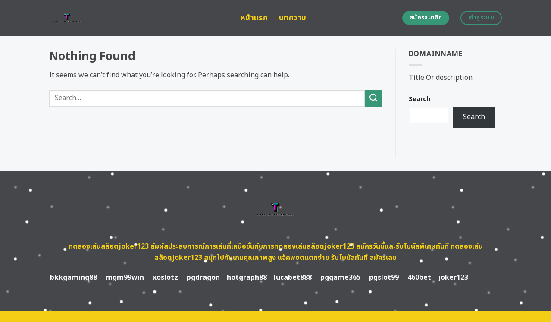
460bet (419, 277)
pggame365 (340, 277)
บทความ (292, 18)
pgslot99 (384, 277)
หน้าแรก (254, 18)
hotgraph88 (247, 277)
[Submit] (373, 98)
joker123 (453, 277)
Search (419, 99)
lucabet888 (293, 277)
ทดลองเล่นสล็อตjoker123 (109, 246)
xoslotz (165, 277)
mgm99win (125, 277)
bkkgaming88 (73, 277)
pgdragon (203, 277)
